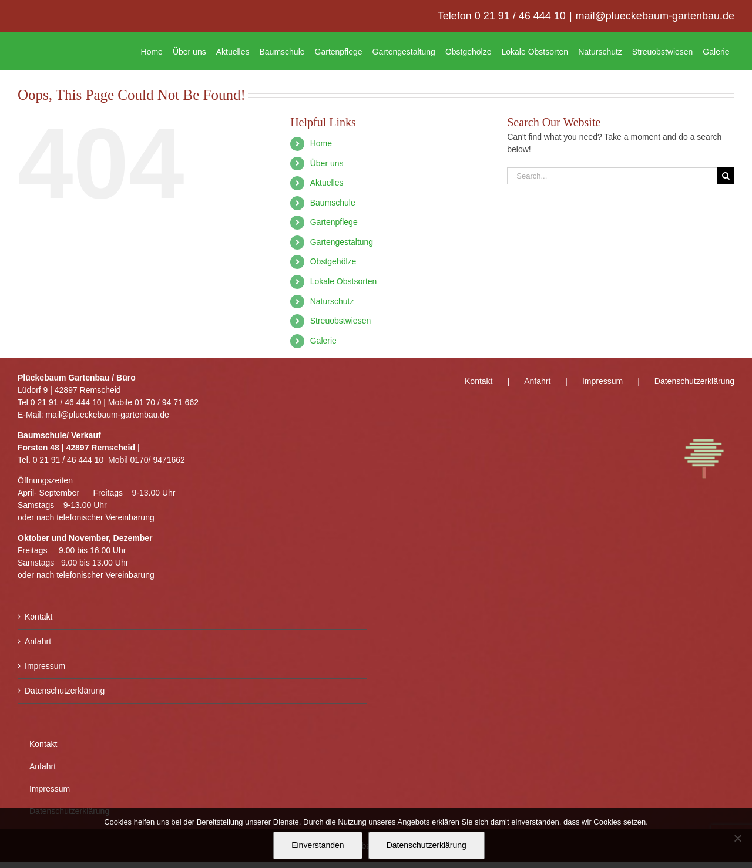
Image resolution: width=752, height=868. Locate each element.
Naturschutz (332, 301)
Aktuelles (327, 182)
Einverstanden (317, 845)
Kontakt (38, 616)
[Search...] (612, 175)
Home (321, 143)
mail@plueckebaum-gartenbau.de (655, 16)
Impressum (45, 666)
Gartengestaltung (341, 242)
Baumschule (332, 202)
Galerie (323, 340)
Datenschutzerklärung (65, 690)
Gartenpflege (334, 222)
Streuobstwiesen (340, 320)
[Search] (725, 175)
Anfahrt (38, 641)
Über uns (327, 163)
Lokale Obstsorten (343, 281)
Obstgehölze (333, 261)
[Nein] (737, 838)
